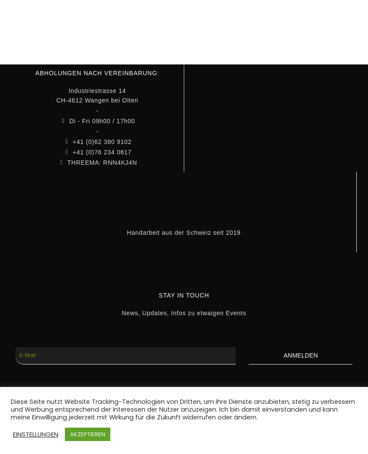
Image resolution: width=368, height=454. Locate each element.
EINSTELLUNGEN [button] (35, 434)
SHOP (158, 24)
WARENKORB (329, 24)
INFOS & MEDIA (209, 24)
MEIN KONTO (270, 24)
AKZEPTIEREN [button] (87, 434)
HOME (121, 24)
